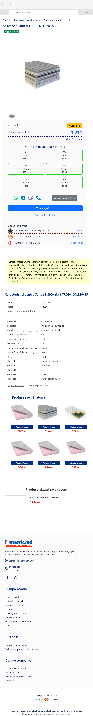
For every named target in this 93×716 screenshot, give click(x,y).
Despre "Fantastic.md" (16, 668)
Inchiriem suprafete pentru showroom (23, 649)
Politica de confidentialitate (18, 676)
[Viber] (30, 198)
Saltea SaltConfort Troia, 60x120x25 (44, 497)
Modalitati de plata (14, 617)
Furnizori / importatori (16, 645)
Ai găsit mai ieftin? (64, 198)
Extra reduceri (12, 597)
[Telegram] (23, 198)
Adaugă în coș (46, 208)
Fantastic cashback (14, 601)
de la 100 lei (77, 242)
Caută (11, 12)
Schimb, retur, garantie (16, 613)
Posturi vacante (12, 672)
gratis (80, 230)
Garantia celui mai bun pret (18, 621)
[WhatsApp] (16, 198)
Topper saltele (11, 31)
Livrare (8, 609)
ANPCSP (9, 625)
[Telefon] (38, 198)
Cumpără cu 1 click (45, 215)
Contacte (9, 680)
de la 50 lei (77, 236)
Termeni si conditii (14, 605)
